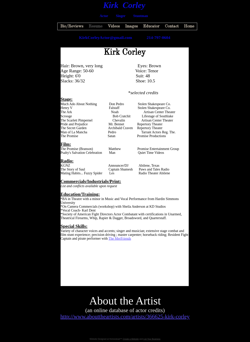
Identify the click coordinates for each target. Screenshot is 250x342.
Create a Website (131, 339)
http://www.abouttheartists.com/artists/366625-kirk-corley (125, 316)
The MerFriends (120, 238)
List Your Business (151, 339)
